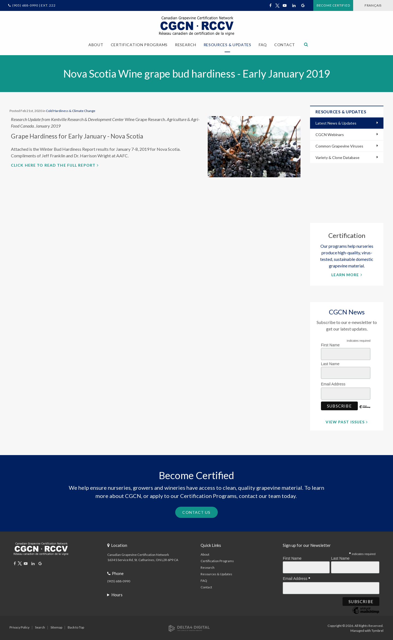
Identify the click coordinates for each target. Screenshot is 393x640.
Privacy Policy (19, 626)
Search (40, 626)
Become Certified (321, 5)
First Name (330, 344)
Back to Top (76, 626)
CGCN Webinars (329, 134)
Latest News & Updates (335, 122)
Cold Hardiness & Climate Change (70, 110)
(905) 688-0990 (118, 580)
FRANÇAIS (369, 5)
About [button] (95, 44)
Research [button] (185, 44)
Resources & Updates (216, 573)
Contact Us (196, 511)
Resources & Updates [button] (227, 44)
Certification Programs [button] (139, 44)
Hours (117, 593)
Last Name (330, 363)
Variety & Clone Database (337, 157)
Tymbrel (377, 630)
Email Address (334, 383)
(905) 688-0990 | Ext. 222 (34, 5)
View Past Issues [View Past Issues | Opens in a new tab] (345, 421)
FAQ (263, 44)
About (205, 553)
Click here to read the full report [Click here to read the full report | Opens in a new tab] (53, 164)
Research (208, 567)
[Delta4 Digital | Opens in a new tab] (189, 627)
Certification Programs (217, 560)
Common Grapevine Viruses (339, 145)
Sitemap (56, 626)
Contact (284, 44)
